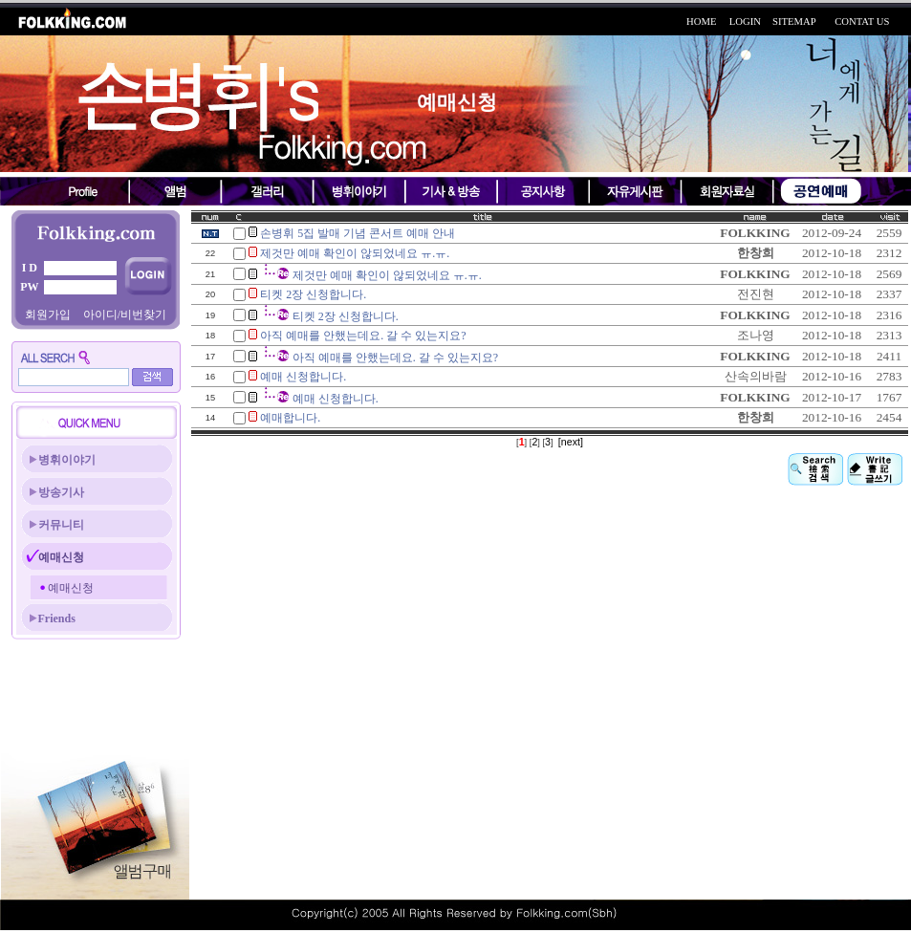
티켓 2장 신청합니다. (313, 294)
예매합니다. (290, 417)
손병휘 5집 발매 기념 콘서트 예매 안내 (357, 233)
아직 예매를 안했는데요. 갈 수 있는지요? (363, 335)
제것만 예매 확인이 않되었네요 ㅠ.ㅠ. (354, 253)
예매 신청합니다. (303, 376)
